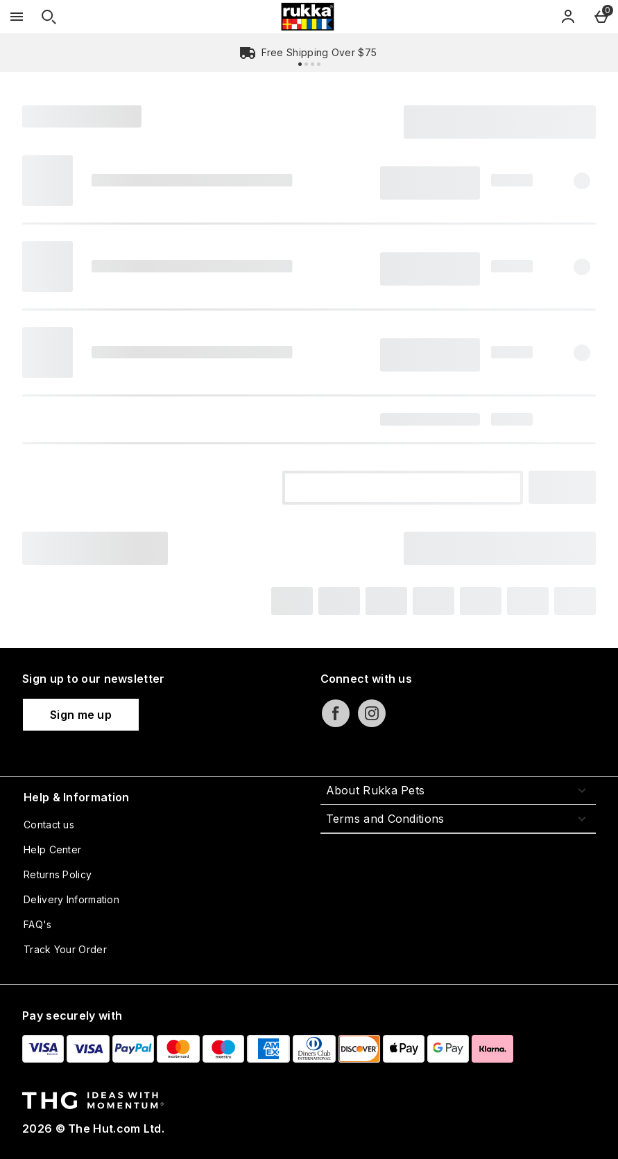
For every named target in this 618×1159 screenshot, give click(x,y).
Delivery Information (71, 899)
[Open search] (48, 16)
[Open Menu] (16, 16)
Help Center (52, 849)
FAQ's (38, 924)
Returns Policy (58, 874)
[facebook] (335, 713)
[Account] (568, 16)
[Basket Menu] (601, 16)
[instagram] (372, 713)
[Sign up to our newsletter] (81, 715)
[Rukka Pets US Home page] (307, 16)
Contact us (49, 824)
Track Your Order (65, 949)
